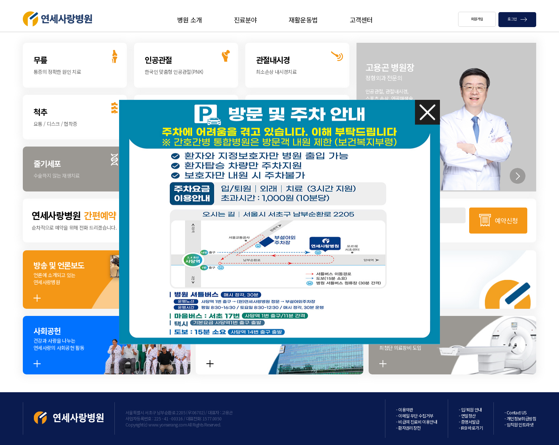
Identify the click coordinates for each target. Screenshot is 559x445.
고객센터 (361, 19)
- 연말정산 (467, 416)
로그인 (517, 18)
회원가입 (477, 18)
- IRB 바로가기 (471, 428)
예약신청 (506, 220)
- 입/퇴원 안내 (470, 409)
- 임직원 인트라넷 (518, 424)
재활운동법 (303, 19)
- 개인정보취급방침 (520, 418)
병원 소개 (189, 19)
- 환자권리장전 (408, 428)
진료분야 (245, 19)
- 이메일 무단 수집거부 (414, 416)
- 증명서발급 (469, 422)
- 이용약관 (404, 409)
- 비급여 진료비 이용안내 (416, 422)
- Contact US (515, 412)
